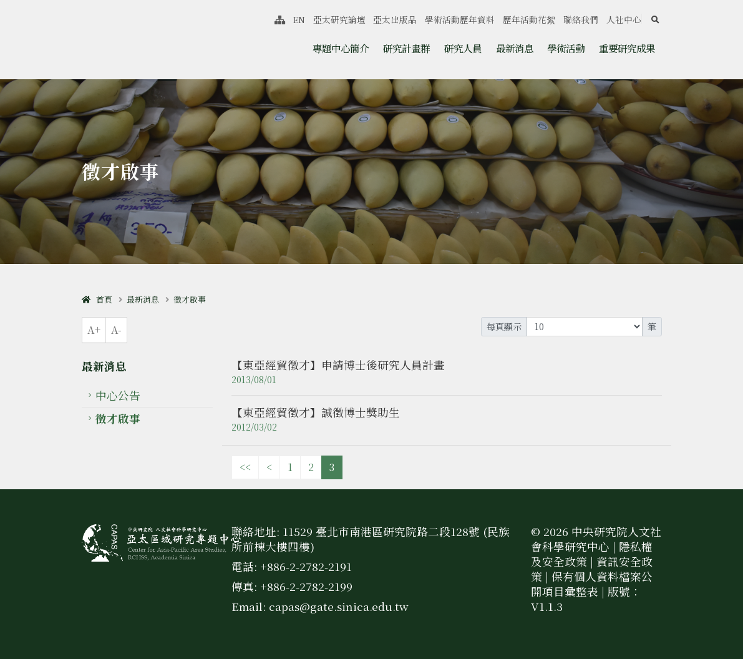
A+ (93, 330)
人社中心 (623, 19)
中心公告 (117, 395)
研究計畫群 (406, 48)
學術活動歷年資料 (460, 19)
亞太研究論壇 (339, 19)
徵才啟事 (189, 299)
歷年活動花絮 (529, 19)
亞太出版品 (395, 19)
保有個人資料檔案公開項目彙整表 (592, 584)
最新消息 (514, 48)
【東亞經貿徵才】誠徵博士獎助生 (315, 412)
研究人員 (463, 48)
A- (116, 330)
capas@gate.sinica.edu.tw (339, 606)
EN (299, 19)
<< (245, 467)
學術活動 (566, 48)
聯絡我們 (580, 19)
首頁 (97, 299)
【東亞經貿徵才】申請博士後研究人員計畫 (338, 365)
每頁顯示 (504, 326)
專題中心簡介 (341, 48)
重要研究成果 (627, 48)
